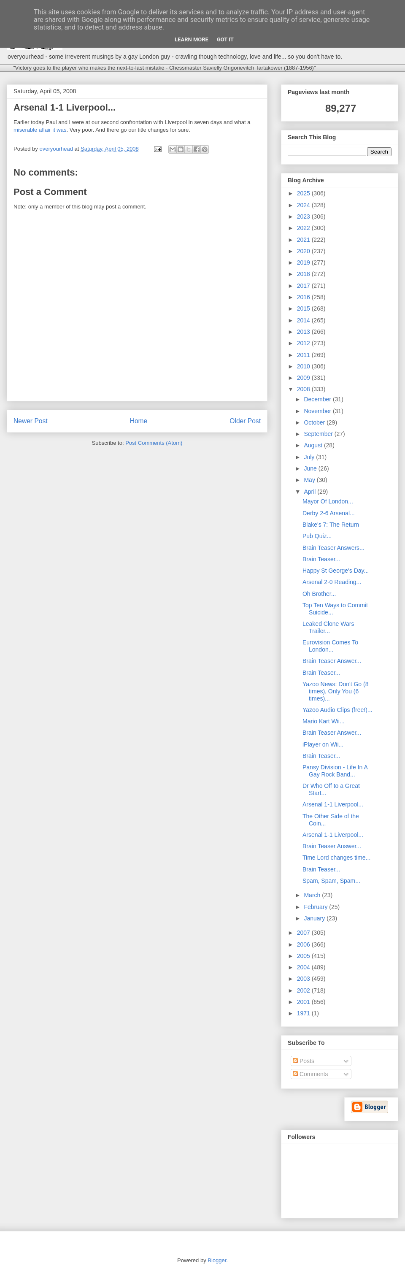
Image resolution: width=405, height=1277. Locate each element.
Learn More (191, 39)
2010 (304, 366)
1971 (304, 1013)
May (310, 479)
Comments (310, 1074)
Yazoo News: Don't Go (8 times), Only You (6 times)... (335, 691)
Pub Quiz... (317, 536)
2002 (304, 990)
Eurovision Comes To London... (330, 646)
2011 (304, 355)
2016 (304, 297)
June (311, 468)
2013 (304, 331)
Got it (225, 39)
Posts (303, 1061)
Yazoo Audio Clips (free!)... (337, 709)
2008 (304, 389)
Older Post (245, 421)
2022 (304, 228)
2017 (304, 285)
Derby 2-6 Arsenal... (328, 513)
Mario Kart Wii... (323, 721)
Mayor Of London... (327, 501)
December (318, 399)
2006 (304, 944)
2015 (304, 308)
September (319, 433)
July (310, 457)
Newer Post (31, 421)
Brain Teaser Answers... (333, 547)
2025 (304, 193)
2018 (304, 274)
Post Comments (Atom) (153, 443)
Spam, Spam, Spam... (331, 880)
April (310, 491)
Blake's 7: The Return (330, 524)
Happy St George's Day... (335, 570)
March (313, 895)
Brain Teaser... (321, 559)
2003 (304, 978)
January (315, 918)
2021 (304, 239)
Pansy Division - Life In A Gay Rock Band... (334, 771)
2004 (304, 967)
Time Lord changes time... (336, 857)
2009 (304, 377)
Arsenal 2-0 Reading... (331, 582)
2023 (304, 216)
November (318, 411)
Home (139, 421)
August (314, 445)
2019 (304, 262)
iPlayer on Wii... (322, 744)
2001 (304, 1001)
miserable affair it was (40, 130)
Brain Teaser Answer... (331, 660)
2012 (304, 343)
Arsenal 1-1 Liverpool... (332, 804)
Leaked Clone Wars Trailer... (328, 627)
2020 (304, 251)
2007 (304, 932)
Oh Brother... (319, 593)
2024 (304, 205)
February (316, 907)
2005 (304, 955)
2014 (304, 320)
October (315, 422)
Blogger (217, 1260)
